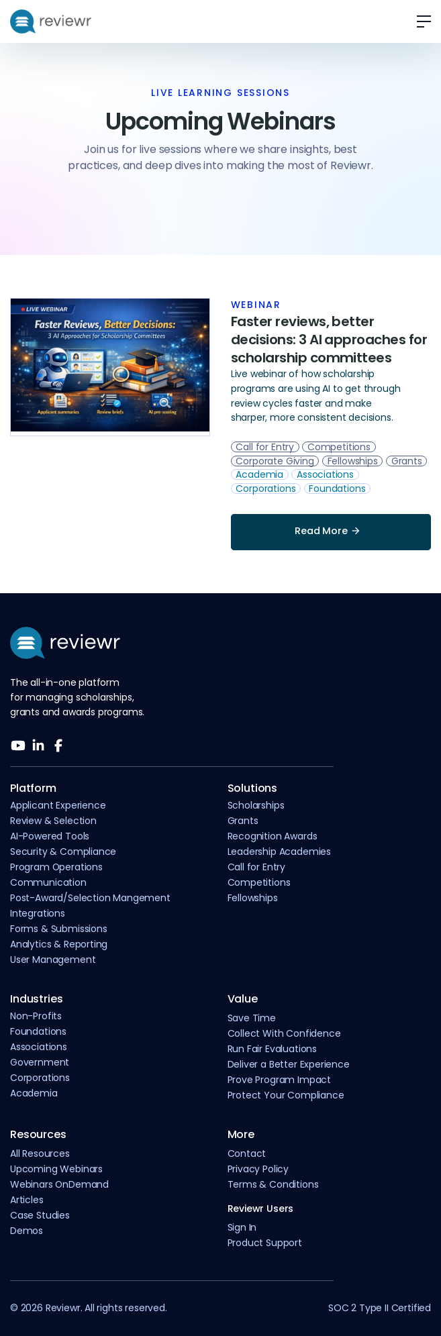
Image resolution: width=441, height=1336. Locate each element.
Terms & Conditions (273, 1184)
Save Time (252, 1018)
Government (39, 1062)
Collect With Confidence (284, 1033)
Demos (26, 1230)
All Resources (40, 1153)
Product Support (265, 1242)
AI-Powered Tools (49, 836)
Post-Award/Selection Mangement (90, 898)
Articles (27, 1199)
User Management (52, 959)
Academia (34, 1093)
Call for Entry (257, 867)
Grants (243, 820)
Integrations (37, 913)
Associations (38, 1046)
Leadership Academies (279, 851)
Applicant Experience (57, 805)
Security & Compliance (63, 851)
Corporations (40, 1077)
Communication (48, 882)
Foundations (38, 1031)
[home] (50, 21)
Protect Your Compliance (286, 1095)
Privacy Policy (258, 1169)
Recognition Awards (272, 836)
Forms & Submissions (58, 928)
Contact (247, 1153)
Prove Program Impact (279, 1079)
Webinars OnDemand (59, 1184)
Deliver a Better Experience (289, 1064)
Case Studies (40, 1215)
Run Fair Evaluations (272, 1049)
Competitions (259, 882)
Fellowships (253, 898)
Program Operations (56, 867)
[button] (419, 21)
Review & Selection (53, 820)
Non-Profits (36, 1016)
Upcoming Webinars (56, 1169)
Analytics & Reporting (58, 944)
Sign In (242, 1227)
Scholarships (256, 805)
